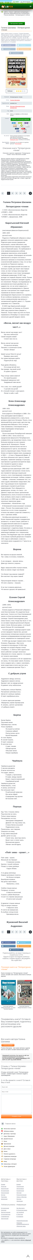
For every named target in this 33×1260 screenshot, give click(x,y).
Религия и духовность (9, 1169)
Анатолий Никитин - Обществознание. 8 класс (24, 1023)
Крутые (3, 1210)
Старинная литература (10, 1174)
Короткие (3, 1226)
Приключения (7, 1159)
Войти (17, 1)
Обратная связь (21, 1242)
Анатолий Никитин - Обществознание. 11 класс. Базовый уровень (8, 1024)
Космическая (20, 1206)
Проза (5, 1157)
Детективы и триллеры (10, 1149)
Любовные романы (9, 1147)
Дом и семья (7, 1164)
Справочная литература (10, 1172)
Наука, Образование (9, 1152)
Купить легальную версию (20, 127)
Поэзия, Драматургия (9, 1182)
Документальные (8, 1154)
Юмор (5, 1177)
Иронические (5, 1204)
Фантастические (5, 1228)
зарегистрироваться (21, 1074)
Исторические (5, 1206)
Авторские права (16, 23)
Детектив (3, 1202)
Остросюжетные (5, 1230)
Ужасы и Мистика (21, 1213)
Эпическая (20, 1217)
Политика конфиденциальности (23, 1239)
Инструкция (18, 151)
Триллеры (4, 1213)
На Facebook (16, 45)
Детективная (20, 1204)
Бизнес (5, 1167)
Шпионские (4, 1215)
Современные (5, 1232)
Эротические (4, 1234)
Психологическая (21, 1210)
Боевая (19, 1200)
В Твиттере (15, 49)
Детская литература (9, 1162)
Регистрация (26, 1)
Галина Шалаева (15, 108)
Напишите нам (14, 147)
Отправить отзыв (16, 1132)
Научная (19, 1208)
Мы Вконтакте (16, 61)
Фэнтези (19, 1215)
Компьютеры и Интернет (10, 1180)
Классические (5, 1208)
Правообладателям (22, 1236)
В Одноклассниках (17, 57)
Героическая (20, 1202)
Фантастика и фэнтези (10, 1144)
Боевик (3, 1200)
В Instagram (15, 53)
